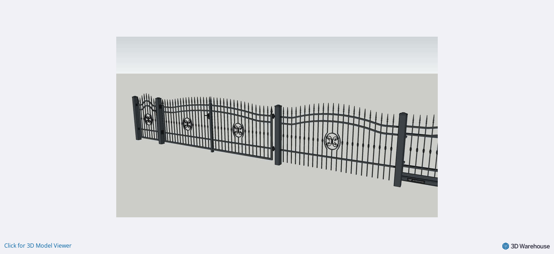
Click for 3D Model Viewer (38, 245)
